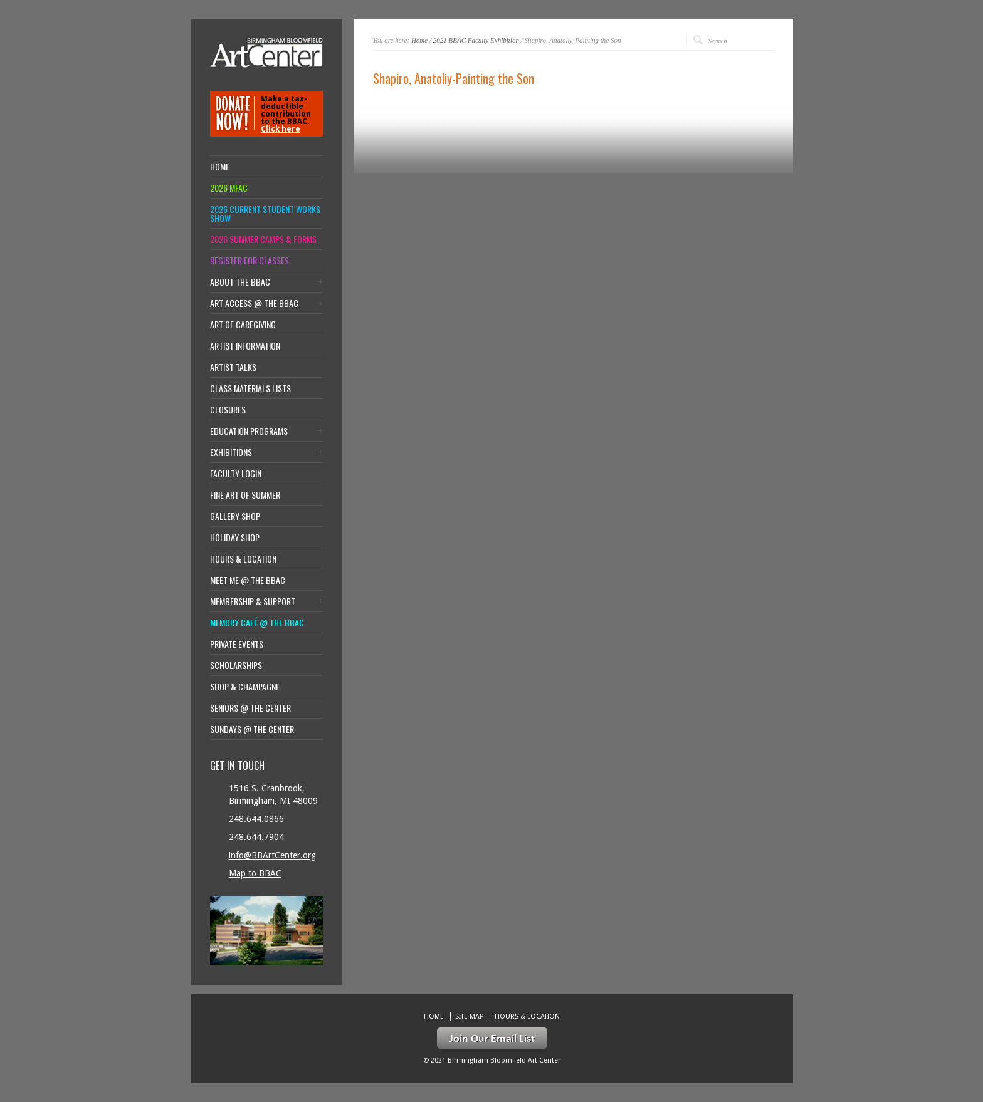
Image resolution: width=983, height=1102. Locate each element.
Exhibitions (231, 452)
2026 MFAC (229, 188)
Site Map (469, 1016)
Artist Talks (233, 367)
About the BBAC (240, 282)
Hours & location (243, 558)
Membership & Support (252, 601)
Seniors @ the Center (250, 708)
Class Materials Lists (250, 388)
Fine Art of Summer (245, 495)
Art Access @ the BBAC (254, 303)
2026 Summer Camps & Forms (263, 239)
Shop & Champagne (245, 686)
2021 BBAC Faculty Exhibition (476, 40)
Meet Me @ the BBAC (247, 580)
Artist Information (245, 345)
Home (419, 40)
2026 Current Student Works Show (265, 213)
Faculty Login (235, 473)
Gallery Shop (235, 516)
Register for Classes (249, 260)
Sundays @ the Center (252, 729)
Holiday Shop (235, 537)
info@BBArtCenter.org (272, 855)
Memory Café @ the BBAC (257, 622)
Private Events (236, 644)
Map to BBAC (255, 873)
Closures (228, 409)
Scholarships (236, 665)
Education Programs (249, 431)
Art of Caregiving (243, 324)
